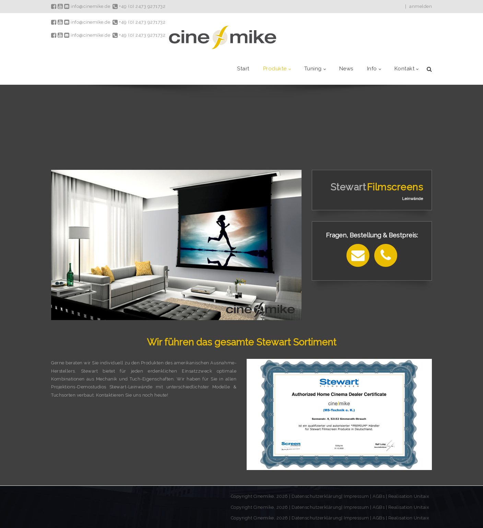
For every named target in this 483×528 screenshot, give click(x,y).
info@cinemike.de (87, 6)
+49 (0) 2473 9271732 (139, 6)
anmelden (420, 6)
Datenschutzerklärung (316, 496)
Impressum (357, 496)
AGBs (379, 496)
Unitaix (421, 496)
